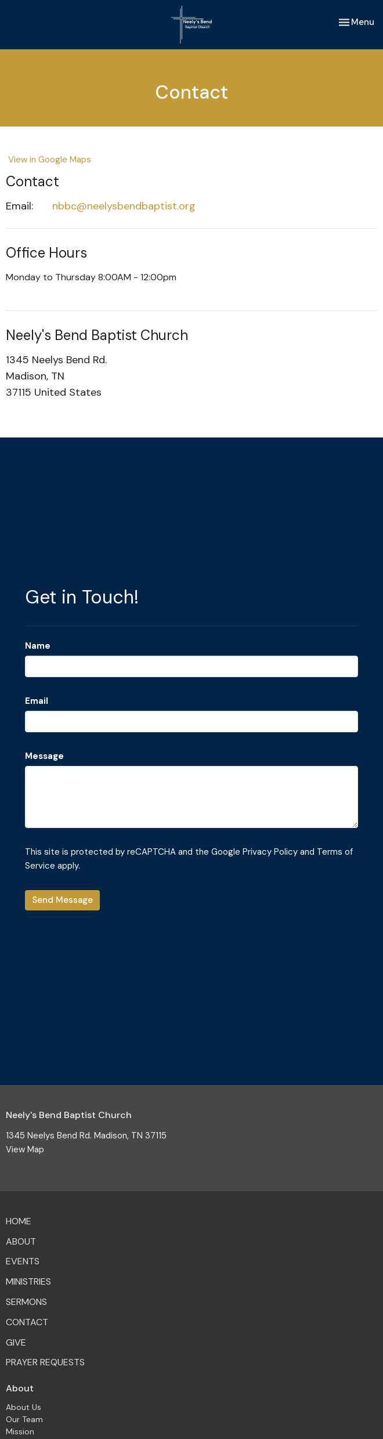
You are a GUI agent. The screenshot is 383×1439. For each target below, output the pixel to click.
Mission (20, 1431)
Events (22, 1261)
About (21, 1241)
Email (36, 701)
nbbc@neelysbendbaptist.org (124, 206)
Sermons (26, 1302)
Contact (27, 1322)
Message (44, 756)
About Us (23, 1407)
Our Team (24, 1419)
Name (37, 646)
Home (18, 1221)
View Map (25, 1149)
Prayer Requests (45, 1362)
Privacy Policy (270, 852)
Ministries (28, 1281)
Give (16, 1342)
